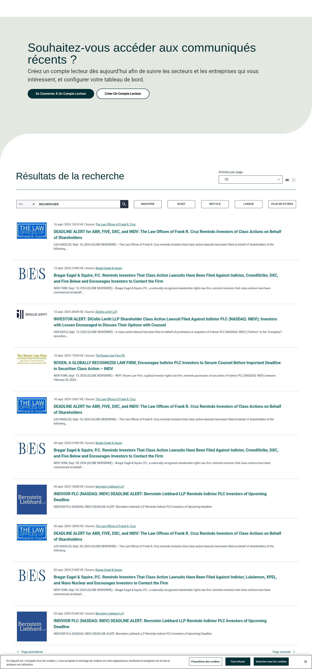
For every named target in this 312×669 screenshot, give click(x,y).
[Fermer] (305, 663)
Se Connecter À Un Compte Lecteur (61, 94)
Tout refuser (238, 663)
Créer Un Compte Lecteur (123, 94)
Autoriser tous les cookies (271, 663)
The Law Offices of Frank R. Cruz (116, 224)
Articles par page (231, 172)
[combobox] (251, 179)
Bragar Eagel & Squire (109, 268)
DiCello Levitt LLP (106, 311)
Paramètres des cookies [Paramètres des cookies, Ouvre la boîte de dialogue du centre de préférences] (205, 663)
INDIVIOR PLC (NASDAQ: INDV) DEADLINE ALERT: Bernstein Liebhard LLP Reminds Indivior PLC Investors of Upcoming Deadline (160, 496)
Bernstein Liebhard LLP (110, 486)
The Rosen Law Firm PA (110, 355)
